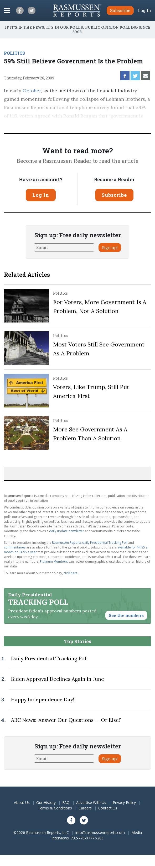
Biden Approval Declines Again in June (57, 679)
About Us (22, 802)
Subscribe (114, 195)
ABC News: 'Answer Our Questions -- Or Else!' (66, 720)
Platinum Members (54, 561)
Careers (85, 807)
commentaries (14, 547)
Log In (144, 10)
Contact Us (107, 807)
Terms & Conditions (55, 807)
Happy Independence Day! (42, 699)
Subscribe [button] (120, 10)
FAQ (66, 802)
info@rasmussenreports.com (100, 832)
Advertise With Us (91, 802)
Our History (46, 802)
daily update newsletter (66, 531)
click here (71, 573)
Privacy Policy (124, 802)
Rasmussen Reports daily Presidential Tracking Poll (89, 542)
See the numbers (126, 615)
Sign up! (110, 247)
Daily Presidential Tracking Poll (49, 658)
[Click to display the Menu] (7, 10)
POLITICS (14, 53)
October (32, 91)
